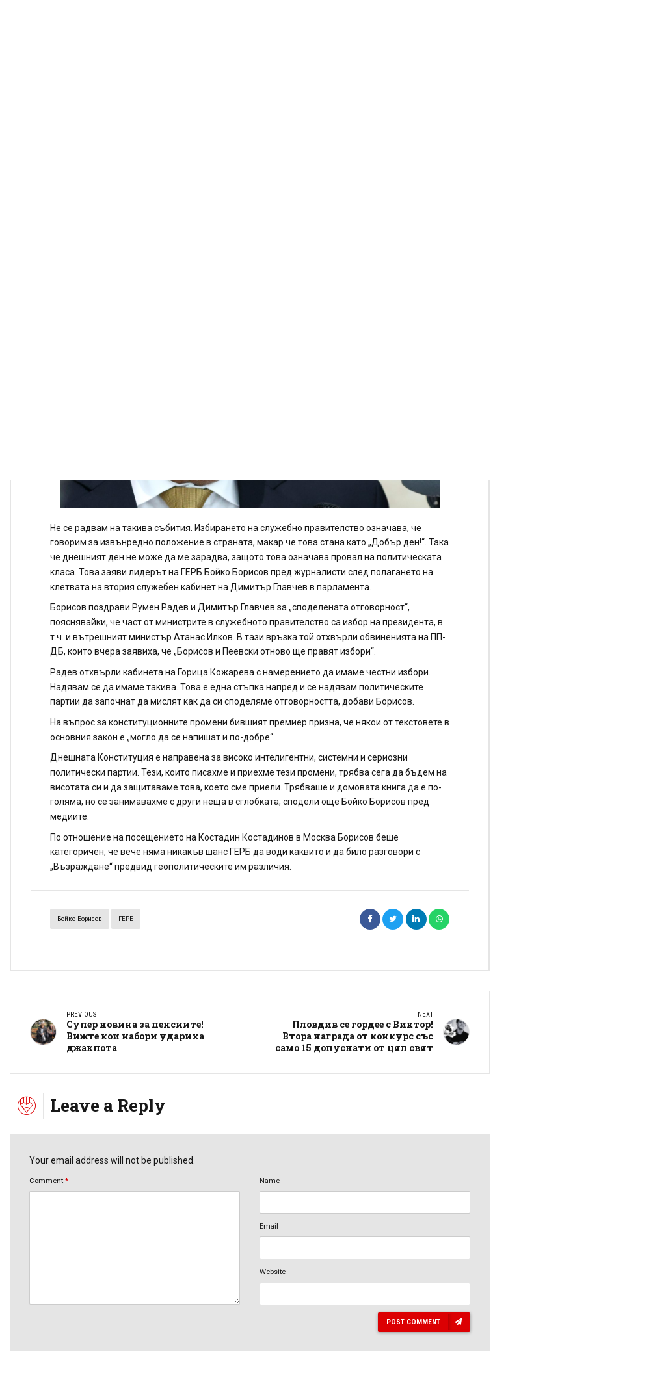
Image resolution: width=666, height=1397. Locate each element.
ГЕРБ (125, 919)
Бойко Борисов (79, 919)
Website (273, 1271)
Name (270, 1180)
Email (269, 1226)
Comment (48, 1180)
